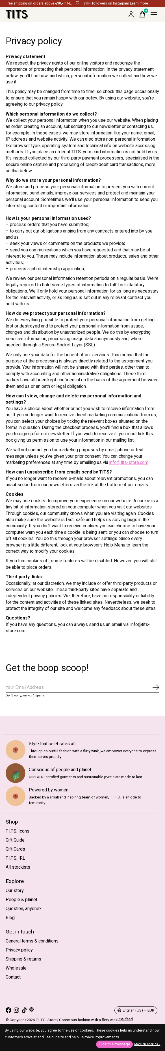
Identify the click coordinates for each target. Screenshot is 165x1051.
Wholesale (16, 968)
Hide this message (114, 1044)
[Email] (82, 687)
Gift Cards (15, 849)
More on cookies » (147, 1044)
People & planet (21, 899)
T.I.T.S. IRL (15, 858)
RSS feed (125, 1019)
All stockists (18, 867)
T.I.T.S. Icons (17, 831)
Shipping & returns (23, 959)
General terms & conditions (32, 941)
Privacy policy (19, 950)
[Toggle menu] (153, 14)
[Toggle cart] (142, 14)
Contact (13, 977)
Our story (15, 890)
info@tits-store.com (128, 462)
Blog (10, 917)
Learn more (139, 3)
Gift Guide (15, 840)
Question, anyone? (24, 908)
